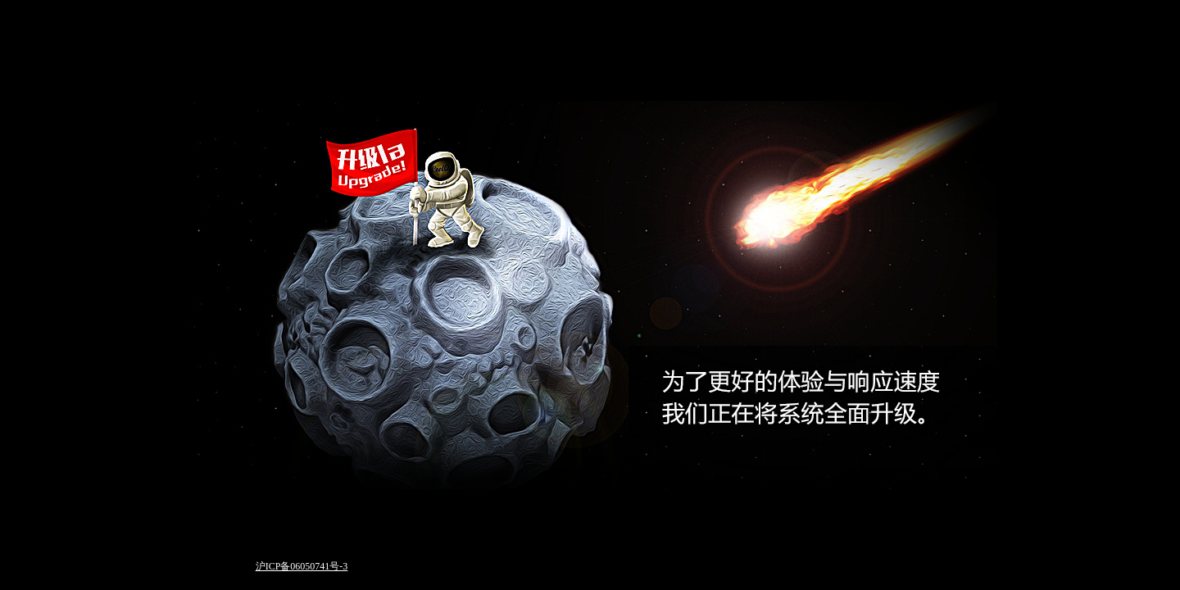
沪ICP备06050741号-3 (302, 566)
